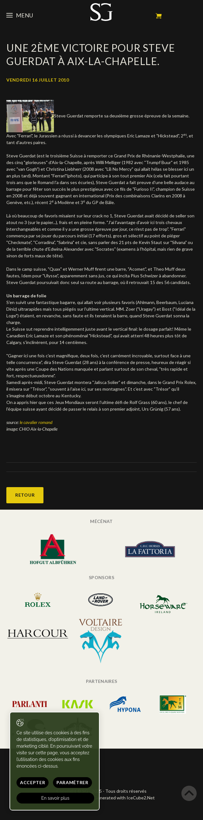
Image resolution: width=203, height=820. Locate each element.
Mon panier (158, 16)
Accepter (32, 782)
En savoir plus (55, 798)
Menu (19, 15)
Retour (25, 495)
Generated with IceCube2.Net (124, 797)
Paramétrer (72, 782)
